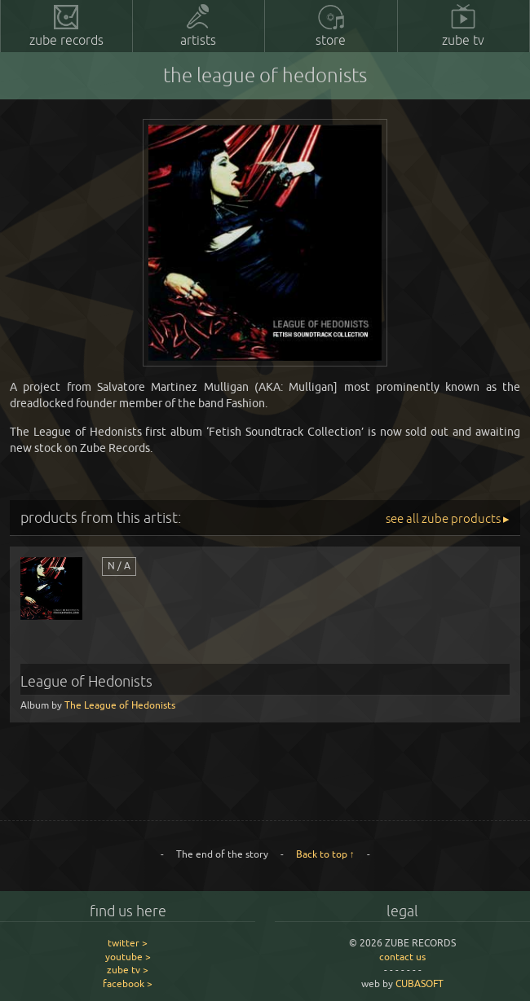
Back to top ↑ (325, 854)
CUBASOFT (419, 983)
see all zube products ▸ (448, 518)
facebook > (127, 983)
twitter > (128, 943)
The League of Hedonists (119, 705)
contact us (402, 957)
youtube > (128, 957)
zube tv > (127, 970)
